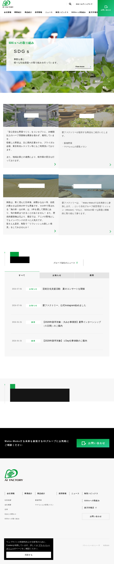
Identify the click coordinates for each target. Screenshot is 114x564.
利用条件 (106, 545)
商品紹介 (28, 12)
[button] (102, 81)
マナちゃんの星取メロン (44, 505)
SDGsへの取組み (78, 12)
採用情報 (38, 12)
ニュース (49, 12)
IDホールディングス (84, 4)
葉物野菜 (38, 500)
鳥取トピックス (62, 12)
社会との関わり (11, 514)
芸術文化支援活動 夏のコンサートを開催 (64, 289)
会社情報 (7, 12)
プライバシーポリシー (91, 545)
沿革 (6, 509)
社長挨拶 (8, 500)
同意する (28, 555)
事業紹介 (18, 12)
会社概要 (8, 505)
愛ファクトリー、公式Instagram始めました (64, 305)
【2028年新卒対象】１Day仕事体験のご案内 (65, 341)
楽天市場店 (94, 12)
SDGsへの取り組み (12, 518)
